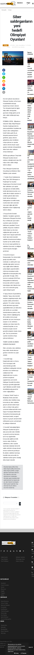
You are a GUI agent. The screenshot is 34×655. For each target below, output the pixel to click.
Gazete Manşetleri (6, 619)
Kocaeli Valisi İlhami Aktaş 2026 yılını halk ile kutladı (29, 112)
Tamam (23, 653)
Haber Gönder (20, 561)
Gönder (20, 503)
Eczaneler (4, 607)
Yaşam (3, 593)
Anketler (3, 627)
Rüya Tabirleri (5, 631)
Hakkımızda (4, 557)
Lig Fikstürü (4, 609)
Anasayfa (4, 10)
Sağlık (2, 591)
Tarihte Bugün (5, 611)
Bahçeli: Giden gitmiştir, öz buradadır (30, 90)
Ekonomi (3, 589)
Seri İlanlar (4, 615)
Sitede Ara (4, 625)
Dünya (9, 10)
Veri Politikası (4, 561)
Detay (16, 653)
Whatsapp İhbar (20, 559)
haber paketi (3, 649)
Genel (2, 587)
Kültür (2, 595)
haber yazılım (4, 651)
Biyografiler (4, 629)
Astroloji (3, 633)
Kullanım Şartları (20, 557)
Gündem (20, 3)
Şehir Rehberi (4, 617)
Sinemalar (4, 613)
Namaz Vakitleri (5, 605)
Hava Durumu (5, 601)
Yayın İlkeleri (4, 559)
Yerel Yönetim (5, 585)
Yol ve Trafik (4, 603)
